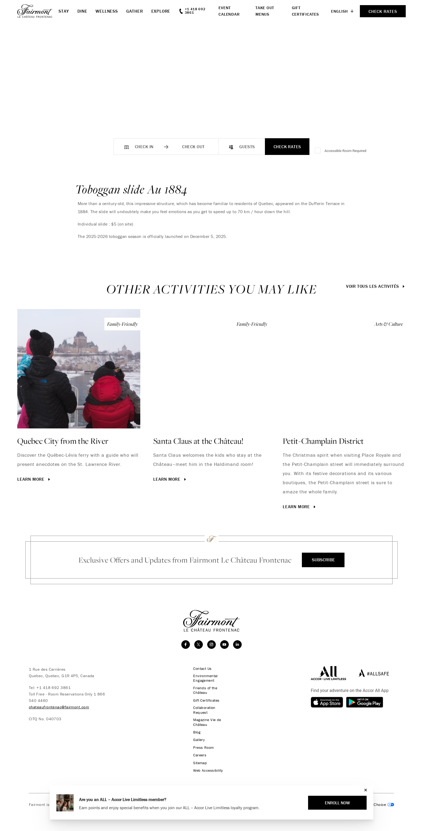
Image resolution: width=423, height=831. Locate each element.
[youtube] (224, 644)
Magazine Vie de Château (205, 718)
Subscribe (323, 560)
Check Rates (287, 146)
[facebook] (185, 644)
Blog (195, 728)
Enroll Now (337, 802)
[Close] (364, 790)
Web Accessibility (206, 766)
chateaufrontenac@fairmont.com (59, 706)
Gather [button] (134, 11)
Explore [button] (160, 11)
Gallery (197, 735)
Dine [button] (82, 11)
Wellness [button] (106, 11)
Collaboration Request (211, 708)
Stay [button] (64, 11)
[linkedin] (237, 644)
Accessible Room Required (345, 151)
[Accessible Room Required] (318, 151)
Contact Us (201, 668)
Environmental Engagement (204, 678)
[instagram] (211, 644)
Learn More (34, 479)
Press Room (202, 743)
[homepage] (38, 11)
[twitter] (198, 644)
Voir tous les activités (376, 286)
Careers (198, 751)
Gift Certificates (205, 700)
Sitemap (198, 758)
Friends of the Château (203, 691)
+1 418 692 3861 (53, 687)
